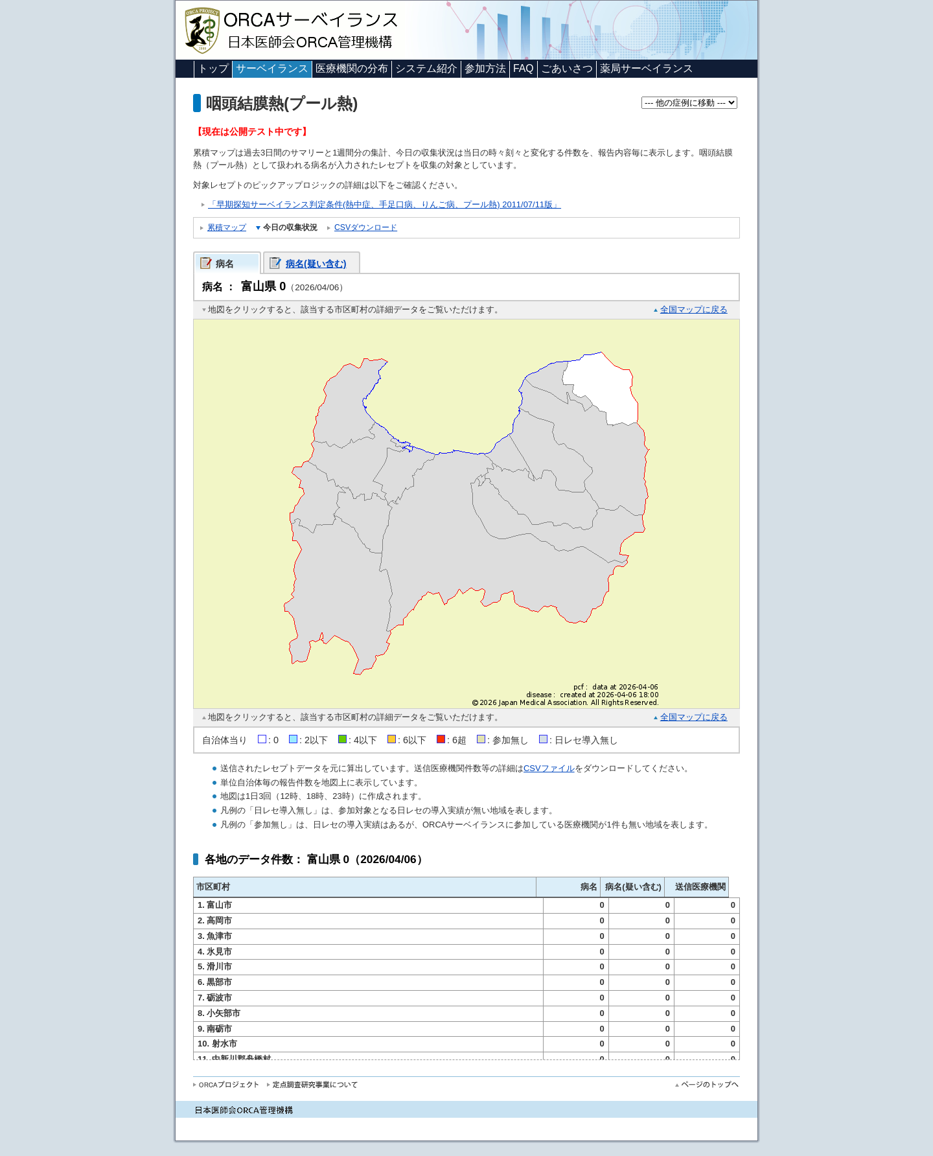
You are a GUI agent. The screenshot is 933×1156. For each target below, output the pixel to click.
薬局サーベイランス (646, 68)
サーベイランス (272, 68)
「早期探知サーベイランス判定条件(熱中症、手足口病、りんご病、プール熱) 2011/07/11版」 (384, 204)
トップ (213, 68)
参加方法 (485, 68)
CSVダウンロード (365, 227)
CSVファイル (549, 768)
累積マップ (226, 227)
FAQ (523, 68)
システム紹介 (426, 68)
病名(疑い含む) (316, 264)
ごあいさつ (567, 68)
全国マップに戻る (694, 309)
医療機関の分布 (352, 68)
